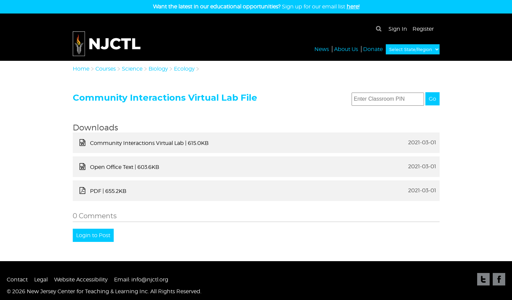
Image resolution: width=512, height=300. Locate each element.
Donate (373, 49)
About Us (346, 49)
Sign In (397, 29)
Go (432, 99)
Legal (41, 279)
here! (353, 6)
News (321, 49)
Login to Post (93, 235)
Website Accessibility (81, 279)
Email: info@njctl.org (141, 279)
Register (423, 29)
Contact (17, 279)
